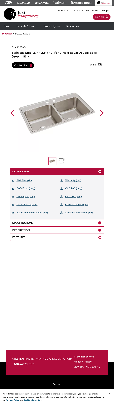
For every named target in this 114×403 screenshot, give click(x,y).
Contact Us (77, 10)
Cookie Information (32, 399)
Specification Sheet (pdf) (79, 212)
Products (7, 33)
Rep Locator (92, 10)
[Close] (109, 393)
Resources (72, 26)
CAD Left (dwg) (73, 188)
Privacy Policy (12, 399)
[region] (57, 396)
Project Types (52, 26)
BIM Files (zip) (24, 180)
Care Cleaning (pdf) (27, 204)
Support (106, 10)
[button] (12, 112)
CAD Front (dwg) (26, 188)
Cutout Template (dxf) (77, 204)
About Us (63, 10)
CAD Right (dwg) (26, 196)
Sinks (7, 26)
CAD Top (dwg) (73, 196)
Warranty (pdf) (73, 180)
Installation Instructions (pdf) (32, 212)
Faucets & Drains (27, 26)
